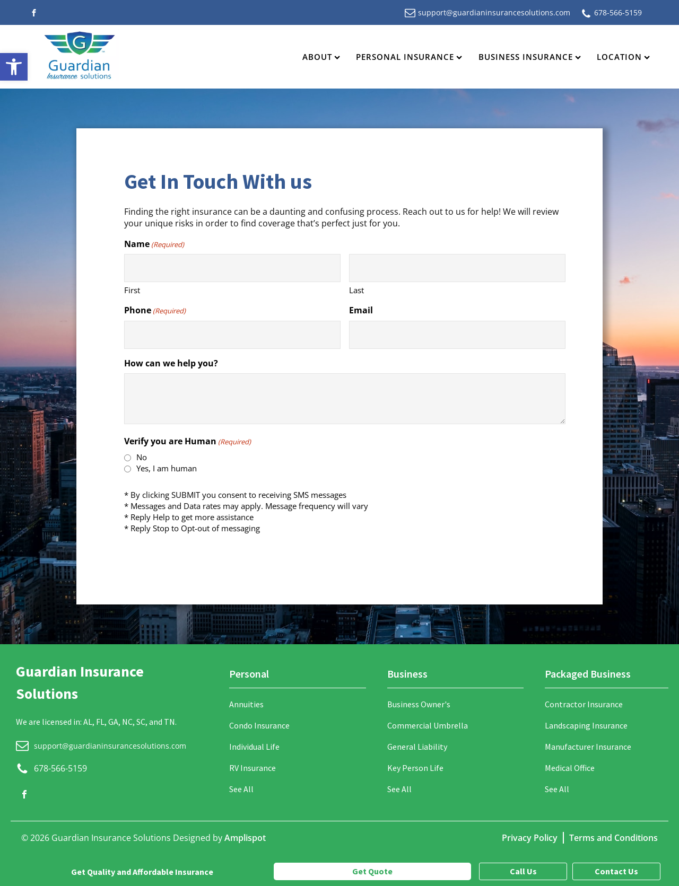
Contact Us (616, 871)
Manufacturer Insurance (588, 746)
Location (623, 56)
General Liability (417, 746)
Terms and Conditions (613, 838)
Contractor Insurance (584, 704)
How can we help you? (171, 363)
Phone (155, 310)
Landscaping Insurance (586, 725)
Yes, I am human (166, 468)
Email (361, 310)
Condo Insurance (259, 725)
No (141, 457)
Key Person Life (415, 767)
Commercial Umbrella (427, 725)
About (321, 56)
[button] (14, 67)
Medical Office (570, 767)
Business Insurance (529, 56)
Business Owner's (418, 704)
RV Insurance (252, 767)
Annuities (246, 704)
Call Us (523, 871)
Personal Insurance (409, 56)
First (132, 290)
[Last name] (457, 268)
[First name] (232, 268)
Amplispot (245, 838)
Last (356, 290)
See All (241, 789)
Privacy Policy (530, 838)
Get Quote (372, 871)
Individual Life (254, 746)
